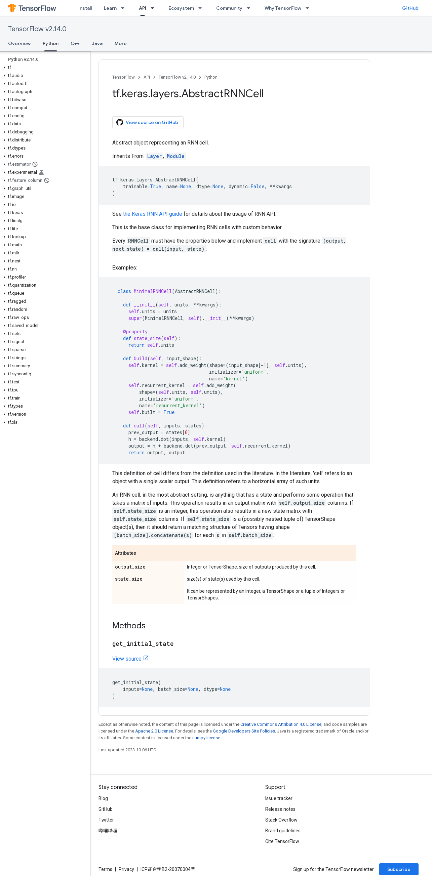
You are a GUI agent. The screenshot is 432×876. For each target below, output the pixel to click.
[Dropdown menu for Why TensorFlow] (309, 8)
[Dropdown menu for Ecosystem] (202, 8)
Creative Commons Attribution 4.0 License (280, 724)
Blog (103, 798)
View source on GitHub (147, 122)
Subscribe (398, 869)
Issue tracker (278, 798)
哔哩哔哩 (108, 830)
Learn (110, 8)
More (121, 43)
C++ (75, 43)
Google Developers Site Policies (244, 731)
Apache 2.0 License (154, 731)
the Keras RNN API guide (152, 214)
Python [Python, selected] (50, 43)
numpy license (206, 737)
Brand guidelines (283, 830)
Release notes (280, 809)
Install (85, 8)
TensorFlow (123, 77)
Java (97, 43)
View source (127, 659)
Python (211, 77)
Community (229, 8)
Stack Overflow (281, 820)
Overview (19, 43)
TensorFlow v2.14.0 (37, 29)
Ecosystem (181, 8)
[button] (44, 68)
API (147, 77)
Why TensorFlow (283, 8)
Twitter (106, 820)
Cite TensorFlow (282, 841)
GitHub (410, 8)
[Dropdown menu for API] (154, 8)
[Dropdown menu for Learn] (125, 8)
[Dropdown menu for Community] (250, 8)
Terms (105, 869)
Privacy (126, 869)
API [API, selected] (142, 8)
